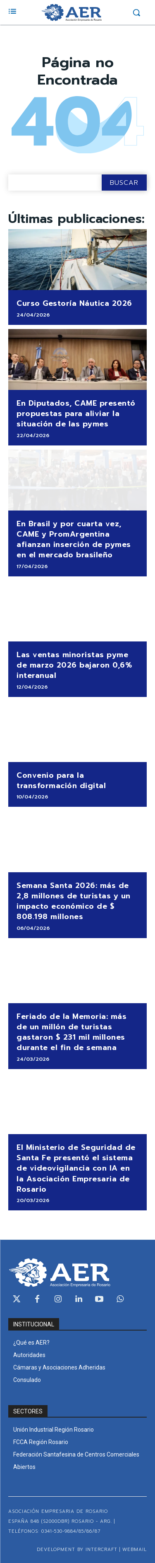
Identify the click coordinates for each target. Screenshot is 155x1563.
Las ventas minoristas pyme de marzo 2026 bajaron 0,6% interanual (74, 665)
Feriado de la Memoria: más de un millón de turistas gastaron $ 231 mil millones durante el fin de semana (71, 1032)
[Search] (124, 182)
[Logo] (72, 12)
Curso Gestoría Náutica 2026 (74, 303)
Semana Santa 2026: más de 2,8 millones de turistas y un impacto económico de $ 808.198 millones (74, 901)
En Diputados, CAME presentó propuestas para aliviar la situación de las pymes (76, 413)
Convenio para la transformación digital (61, 780)
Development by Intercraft (77, 1549)
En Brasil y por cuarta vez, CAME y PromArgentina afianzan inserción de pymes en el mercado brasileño (74, 539)
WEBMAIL (134, 1549)
